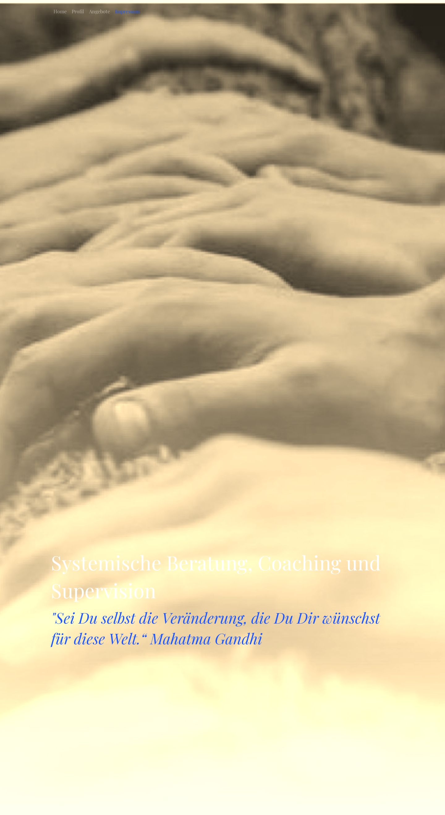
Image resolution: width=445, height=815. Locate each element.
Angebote (99, 11)
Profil (78, 11)
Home (60, 11)
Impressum (127, 11)
